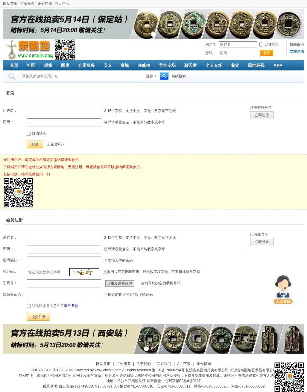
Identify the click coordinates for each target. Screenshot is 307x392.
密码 (208, 53)
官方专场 (167, 65)
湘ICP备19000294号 (168, 370)
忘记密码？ (56, 144)
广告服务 (123, 364)
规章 (48, 65)
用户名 (210, 44)
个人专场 (214, 65)
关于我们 (143, 364)
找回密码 (297, 44)
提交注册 (38, 317)
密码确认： (12, 260)
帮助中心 (62, 3)
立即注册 (262, 115)
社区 (31, 65)
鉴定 (235, 65)
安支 (108, 65)
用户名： (10, 110)
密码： (8, 122)
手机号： (10, 283)
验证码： (10, 271)
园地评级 (256, 65)
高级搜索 (178, 76)
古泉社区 (28, 49)
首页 (14, 65)
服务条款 (71, 306)
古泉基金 (27, 3)
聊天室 (190, 65)
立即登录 (262, 242)
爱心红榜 (45, 3)
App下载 (184, 364)
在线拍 (144, 65)
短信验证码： (14, 294)
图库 (65, 65)
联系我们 (164, 364)
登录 (266, 53)
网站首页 (10, 3)
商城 (125, 65)
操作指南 (204, 364)
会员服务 (86, 65)
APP (277, 65)
